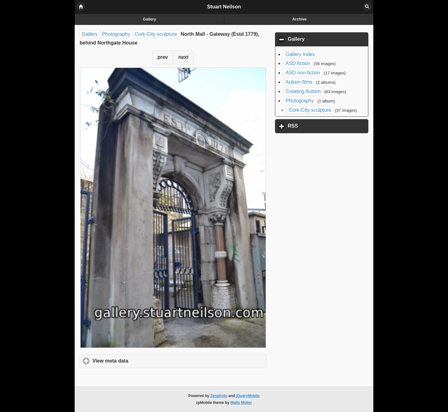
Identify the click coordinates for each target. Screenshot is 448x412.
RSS (322, 126)
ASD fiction (298, 63)
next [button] (183, 57)
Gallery (149, 19)
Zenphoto (218, 396)
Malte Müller (241, 402)
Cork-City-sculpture (155, 34)
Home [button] (81, 6)
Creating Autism (303, 91)
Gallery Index (300, 54)
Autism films (299, 82)
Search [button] (367, 6)
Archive (299, 19)
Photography (116, 34)
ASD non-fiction (303, 72)
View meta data (139, 360)
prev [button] (162, 57)
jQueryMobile (248, 396)
